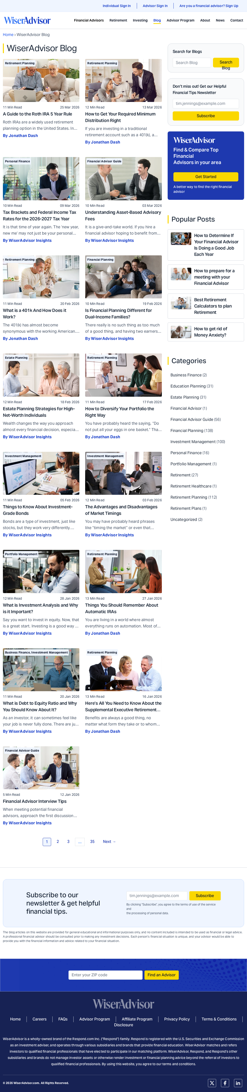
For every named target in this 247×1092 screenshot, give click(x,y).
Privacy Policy (177, 1019)
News (220, 20)
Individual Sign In (117, 6)
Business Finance (17, 652)
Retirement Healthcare (191, 486)
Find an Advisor (162, 974)
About (205, 20)
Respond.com (83, 1039)
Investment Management (23, 456)
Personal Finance (17, 161)
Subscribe (206, 115)
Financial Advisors (89, 20)
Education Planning (188, 386)
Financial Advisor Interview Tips (35, 801)
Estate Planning (16, 357)
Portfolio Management (21, 554)
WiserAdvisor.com (26, 1083)
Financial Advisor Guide (104, 161)
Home (8, 34)
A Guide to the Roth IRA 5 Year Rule (37, 114)
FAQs (63, 1019)
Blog (157, 20)
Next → (109, 841)
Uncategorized (184, 519)
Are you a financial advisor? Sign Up (208, 6)
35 (92, 841)
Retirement (118, 20)
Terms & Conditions (219, 1019)
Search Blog (226, 63)
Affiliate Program (137, 1019)
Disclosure (123, 1024)
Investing (140, 20)
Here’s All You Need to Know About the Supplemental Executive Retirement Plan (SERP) (123, 709)
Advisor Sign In (155, 6)
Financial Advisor (186, 408)
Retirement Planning (20, 63)
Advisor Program (180, 20)
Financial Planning (100, 259)
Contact (236, 20)
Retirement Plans (186, 508)
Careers (40, 1019)
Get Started (205, 176)
